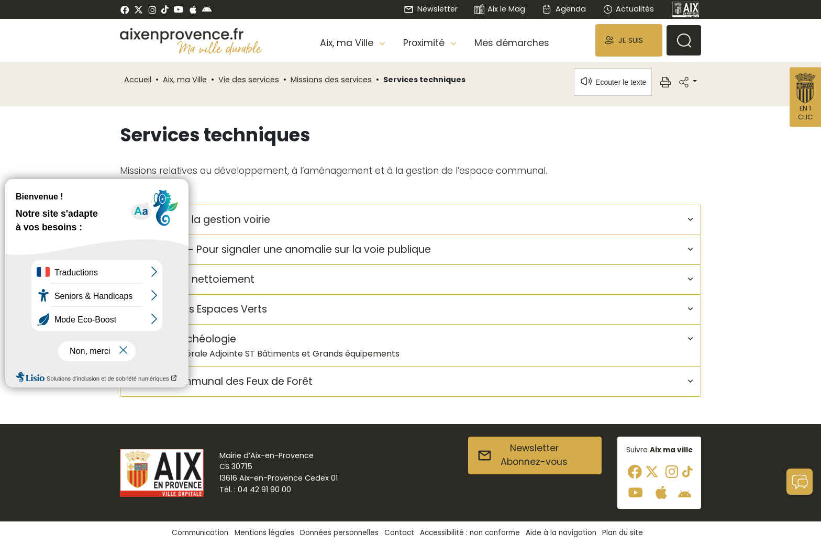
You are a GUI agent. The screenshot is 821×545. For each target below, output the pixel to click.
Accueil (137, 79)
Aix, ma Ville (185, 79)
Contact (399, 533)
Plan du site (622, 533)
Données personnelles (339, 533)
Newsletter (430, 9)
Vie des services (248, 79)
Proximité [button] (425, 43)
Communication (200, 533)
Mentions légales (264, 533)
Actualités (628, 9)
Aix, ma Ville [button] (348, 43)
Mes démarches (511, 43)
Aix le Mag (499, 9)
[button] (628, 40)
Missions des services (331, 79)
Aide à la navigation (561, 533)
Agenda (563, 9)
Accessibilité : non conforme (470, 533)
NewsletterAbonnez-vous (522, 455)
